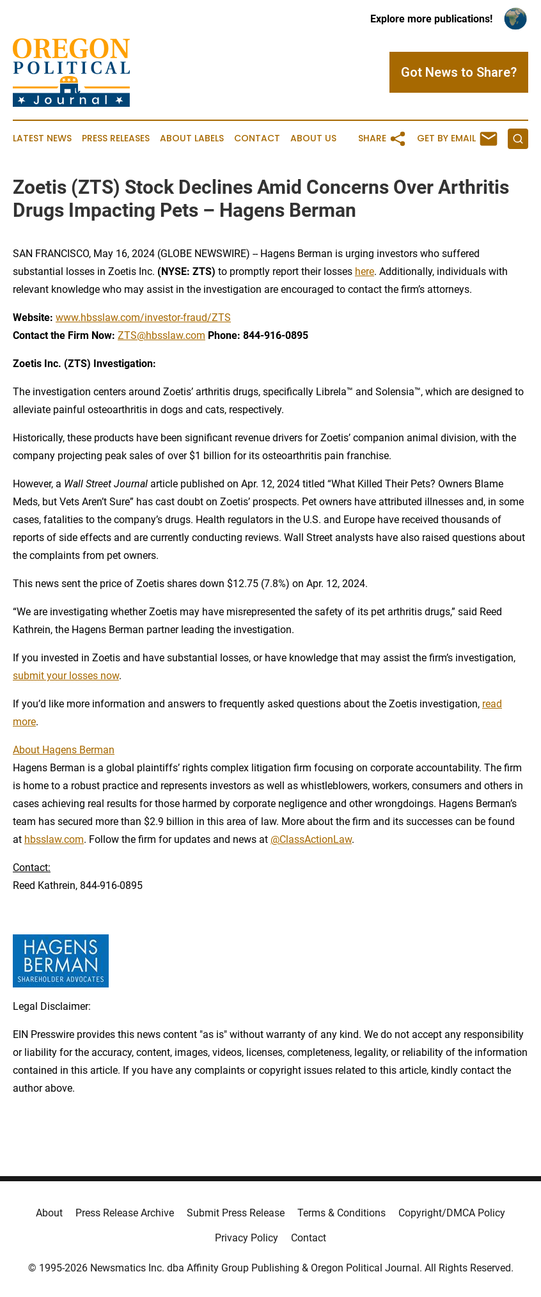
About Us (313, 138)
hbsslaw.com (54, 839)
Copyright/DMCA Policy (451, 1213)
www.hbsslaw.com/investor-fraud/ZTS (143, 317)
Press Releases (116, 138)
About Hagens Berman (63, 750)
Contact (257, 138)
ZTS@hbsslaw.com (161, 335)
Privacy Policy (246, 1238)
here (364, 271)
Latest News (42, 138)
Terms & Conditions (341, 1213)
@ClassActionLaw (311, 839)
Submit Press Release (236, 1213)
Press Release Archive (124, 1213)
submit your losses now (66, 676)
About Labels (192, 138)
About (49, 1213)
